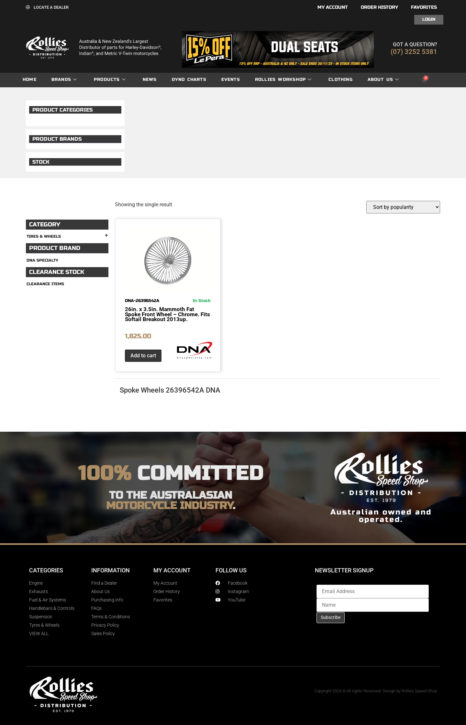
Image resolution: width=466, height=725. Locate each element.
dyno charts (189, 79)
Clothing (340, 79)
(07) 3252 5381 (414, 52)
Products (110, 79)
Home (30, 79)
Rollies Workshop (283, 79)
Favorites (424, 7)
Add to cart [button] (143, 355)
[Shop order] (403, 207)
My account (332, 7)
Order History (379, 7)
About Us (383, 79)
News (150, 79)
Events (230, 79)
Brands (64, 79)
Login (428, 19)
